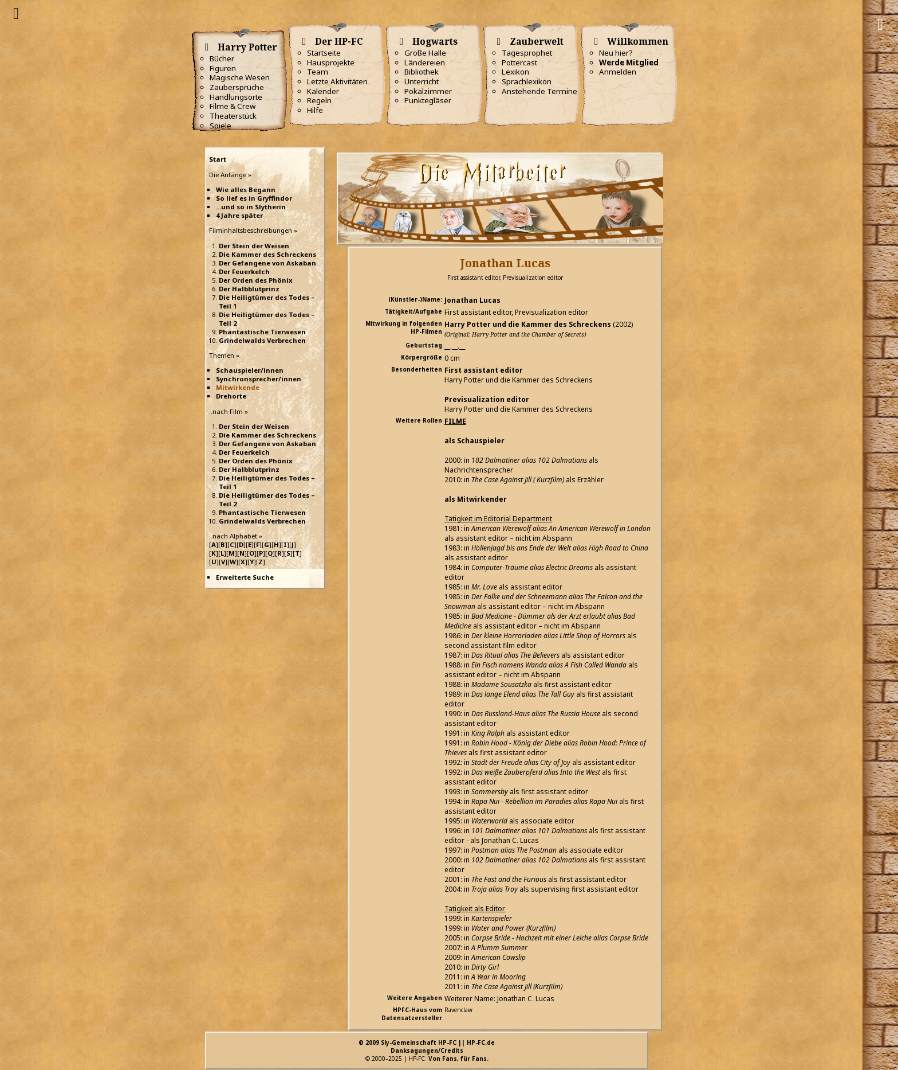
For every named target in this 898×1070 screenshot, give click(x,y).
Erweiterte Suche (245, 577)
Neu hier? (616, 53)
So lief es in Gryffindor (254, 198)
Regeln (319, 100)
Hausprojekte (331, 62)
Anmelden (617, 72)
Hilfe (315, 110)
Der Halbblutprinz (249, 288)
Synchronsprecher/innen (258, 378)
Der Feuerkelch (244, 271)
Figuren (223, 68)
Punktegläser (427, 100)
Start (217, 159)
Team (317, 72)
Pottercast (519, 62)
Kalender (323, 91)
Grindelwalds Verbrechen (262, 340)
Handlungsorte (236, 97)
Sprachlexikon (527, 81)
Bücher (222, 58)
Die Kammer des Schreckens (267, 254)
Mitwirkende (237, 387)
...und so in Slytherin (251, 206)
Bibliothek (421, 72)
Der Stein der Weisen (254, 245)
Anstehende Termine (539, 91)
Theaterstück (233, 116)
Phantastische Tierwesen (262, 331)
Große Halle (425, 53)
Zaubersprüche (237, 87)
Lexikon (515, 72)
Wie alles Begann (245, 189)
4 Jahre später (239, 215)
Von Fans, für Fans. (458, 1059)
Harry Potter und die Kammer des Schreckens (527, 324)
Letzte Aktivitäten (337, 81)
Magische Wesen (240, 77)
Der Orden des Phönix (256, 280)
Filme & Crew (232, 106)
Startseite (324, 53)
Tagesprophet (527, 53)
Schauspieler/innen (249, 370)
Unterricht (421, 81)
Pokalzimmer (428, 91)
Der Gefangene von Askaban (267, 263)
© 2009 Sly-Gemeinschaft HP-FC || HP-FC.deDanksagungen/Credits (427, 1046)
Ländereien (424, 62)
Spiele (220, 125)
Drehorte (231, 396)
